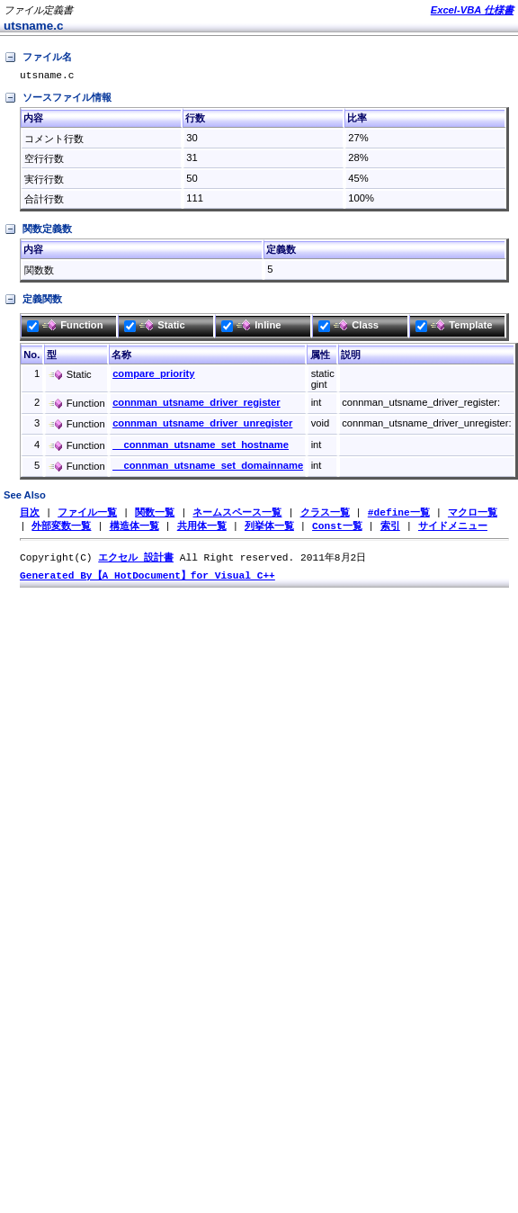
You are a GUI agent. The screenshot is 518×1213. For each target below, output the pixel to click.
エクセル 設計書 (136, 562)
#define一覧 (399, 515)
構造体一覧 (134, 529)
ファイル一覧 (87, 515)
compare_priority (153, 376)
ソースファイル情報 (58, 101)
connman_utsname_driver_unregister (202, 425)
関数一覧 (154, 515)
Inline (251, 327)
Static (154, 327)
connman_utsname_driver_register (196, 405)
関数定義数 (38, 232)
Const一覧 (337, 529)
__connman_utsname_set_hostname (200, 447)
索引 (390, 529)
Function (65, 327)
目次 (30, 515)
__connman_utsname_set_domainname (207, 468)
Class (348, 327)
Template (453, 327)
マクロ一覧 (472, 515)
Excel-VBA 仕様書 (472, 9)
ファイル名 (38, 57)
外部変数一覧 (61, 529)
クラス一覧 (325, 515)
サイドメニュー (452, 529)
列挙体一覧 (269, 529)
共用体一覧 (202, 529)
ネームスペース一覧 (236, 515)
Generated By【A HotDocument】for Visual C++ (147, 581)
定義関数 (33, 302)
